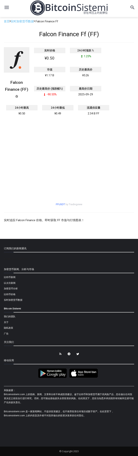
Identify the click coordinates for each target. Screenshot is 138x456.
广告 (6, 333)
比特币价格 (9, 294)
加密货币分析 (11, 288)
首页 (7, 21)
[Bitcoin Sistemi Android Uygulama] (53, 377)
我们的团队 (9, 316)
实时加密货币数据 (22, 21)
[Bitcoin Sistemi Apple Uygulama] (84, 377)
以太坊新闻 (9, 283)
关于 (6, 322)
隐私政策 (8, 328)
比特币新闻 (9, 277)
